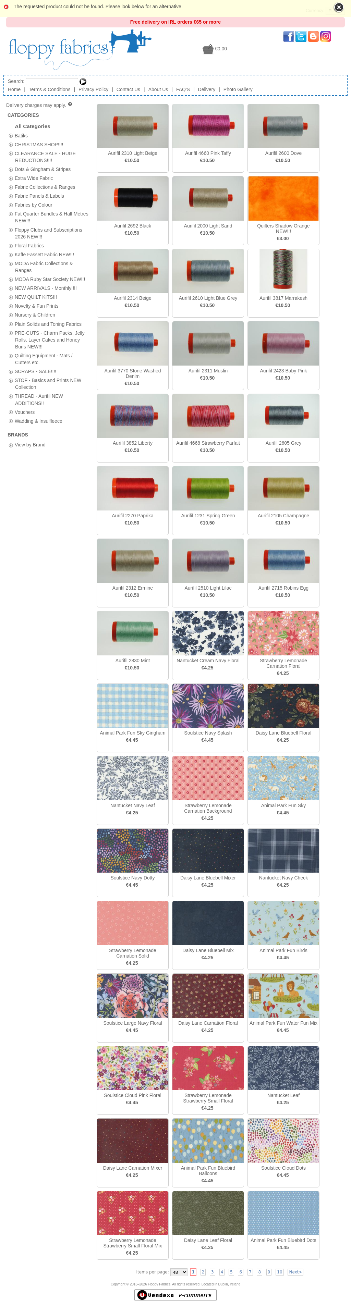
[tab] (10, 135)
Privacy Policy (93, 89)
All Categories (32, 126)
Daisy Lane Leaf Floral (208, 1240)
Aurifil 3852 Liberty (133, 443)
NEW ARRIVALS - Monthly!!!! (46, 288)
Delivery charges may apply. (39, 105)
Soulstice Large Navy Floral (132, 1023)
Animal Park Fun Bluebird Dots (283, 1240)
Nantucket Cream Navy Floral (208, 660)
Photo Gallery (238, 89)
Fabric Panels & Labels (39, 196)
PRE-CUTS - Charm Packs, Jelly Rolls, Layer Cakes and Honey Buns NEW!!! (50, 339)
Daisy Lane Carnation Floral (208, 1023)
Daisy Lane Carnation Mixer (132, 1168)
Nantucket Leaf (283, 1095)
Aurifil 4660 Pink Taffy (208, 153)
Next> (295, 1272)
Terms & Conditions (49, 89)
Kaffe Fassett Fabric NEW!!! (44, 254)
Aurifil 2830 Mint (133, 660)
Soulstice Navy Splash (208, 733)
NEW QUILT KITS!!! (36, 297)
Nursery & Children (35, 315)
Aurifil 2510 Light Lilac (208, 588)
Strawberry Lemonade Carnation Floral (283, 663)
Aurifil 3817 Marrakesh (283, 298)
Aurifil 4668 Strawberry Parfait (208, 443)
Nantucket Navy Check (283, 877)
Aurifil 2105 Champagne (283, 515)
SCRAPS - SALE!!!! (35, 371)
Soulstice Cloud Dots (283, 1168)
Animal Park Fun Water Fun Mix (283, 1023)
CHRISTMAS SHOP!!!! (39, 144)
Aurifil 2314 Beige (133, 298)
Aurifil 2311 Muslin (208, 370)
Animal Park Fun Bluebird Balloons (208, 1170)
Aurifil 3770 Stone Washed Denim (132, 373)
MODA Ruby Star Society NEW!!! (50, 279)
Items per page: (152, 1272)
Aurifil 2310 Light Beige (132, 153)
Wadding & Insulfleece (38, 420)
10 (279, 1272)
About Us (158, 89)
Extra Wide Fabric (34, 178)
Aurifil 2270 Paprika (132, 515)
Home (14, 89)
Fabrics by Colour (33, 205)
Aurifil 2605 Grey (283, 443)
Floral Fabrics (29, 245)
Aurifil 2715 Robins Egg (283, 588)
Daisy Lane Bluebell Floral (284, 733)
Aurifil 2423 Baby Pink (283, 370)
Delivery (207, 89)
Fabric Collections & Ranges (45, 187)
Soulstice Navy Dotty (132, 877)
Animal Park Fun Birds (283, 950)
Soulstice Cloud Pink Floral (132, 1095)
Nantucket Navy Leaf (132, 805)
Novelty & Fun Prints (37, 306)
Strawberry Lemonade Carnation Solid (132, 953)
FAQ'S (183, 89)
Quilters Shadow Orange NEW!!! (283, 228)
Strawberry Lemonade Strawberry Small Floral (208, 1098)
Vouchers (25, 412)
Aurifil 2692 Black (132, 226)
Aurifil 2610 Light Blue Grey (208, 298)
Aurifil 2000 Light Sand (208, 226)
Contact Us (128, 89)
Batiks (21, 135)
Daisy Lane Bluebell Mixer (208, 877)
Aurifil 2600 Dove (283, 153)
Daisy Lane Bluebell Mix (207, 950)
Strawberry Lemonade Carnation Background (208, 808)
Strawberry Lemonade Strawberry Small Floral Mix (132, 1242)
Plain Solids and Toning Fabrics (48, 323)
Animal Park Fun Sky (283, 805)
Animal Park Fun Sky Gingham (132, 733)
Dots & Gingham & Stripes (43, 169)
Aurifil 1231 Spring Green (208, 515)
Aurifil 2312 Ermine (132, 588)
